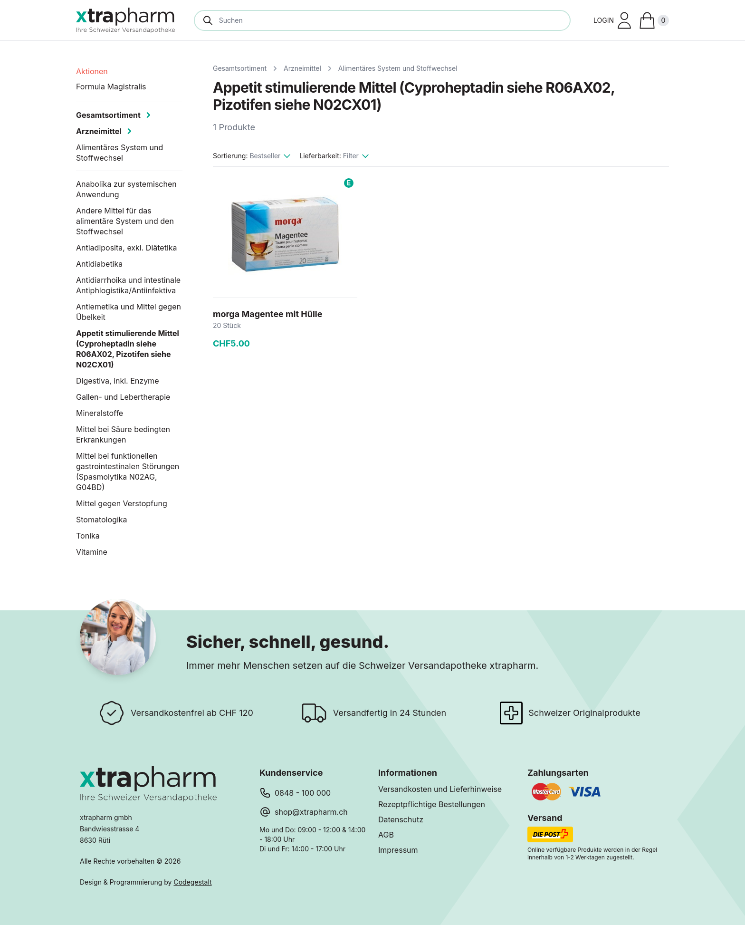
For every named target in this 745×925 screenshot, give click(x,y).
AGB (386, 834)
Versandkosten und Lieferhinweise (440, 789)
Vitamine (91, 552)
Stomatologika (101, 519)
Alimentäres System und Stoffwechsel (398, 68)
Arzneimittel (302, 68)
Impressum (398, 850)
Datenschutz (400, 819)
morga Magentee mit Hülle (267, 314)
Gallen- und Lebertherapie (123, 397)
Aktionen (92, 71)
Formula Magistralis (111, 86)
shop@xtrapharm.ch (311, 812)
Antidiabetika (99, 264)
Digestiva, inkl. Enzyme (117, 380)
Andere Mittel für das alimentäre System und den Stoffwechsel (125, 221)
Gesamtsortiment (240, 68)
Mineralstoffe (99, 413)
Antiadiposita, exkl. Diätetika (126, 247)
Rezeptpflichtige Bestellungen (431, 804)
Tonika (88, 535)
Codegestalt (192, 882)
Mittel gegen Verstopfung (121, 503)
